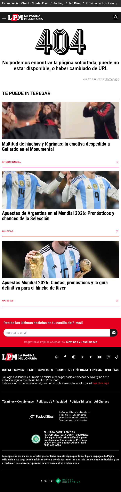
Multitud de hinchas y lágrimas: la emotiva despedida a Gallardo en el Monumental (56, 146)
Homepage (112, 79)
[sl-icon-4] (82, 357)
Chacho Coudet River (35, 3)
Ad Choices (101, 401)
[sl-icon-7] (108, 357)
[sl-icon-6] (99, 357)
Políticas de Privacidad (51, 401)
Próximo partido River (100, 3)
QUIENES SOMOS (13, 370)
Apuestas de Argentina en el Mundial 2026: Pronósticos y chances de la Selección (58, 216)
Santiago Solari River (67, 3)
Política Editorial (81, 401)
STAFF (31, 370)
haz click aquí (101, 383)
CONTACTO (45, 370)
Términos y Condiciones (81, 342)
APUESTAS (111, 370)
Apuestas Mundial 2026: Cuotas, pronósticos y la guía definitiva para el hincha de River (55, 285)
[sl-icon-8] (116, 357)
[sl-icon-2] (65, 357)
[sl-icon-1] (56, 357)
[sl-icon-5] (91, 357)
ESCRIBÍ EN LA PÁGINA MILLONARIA (79, 370)
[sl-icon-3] (73, 357)
